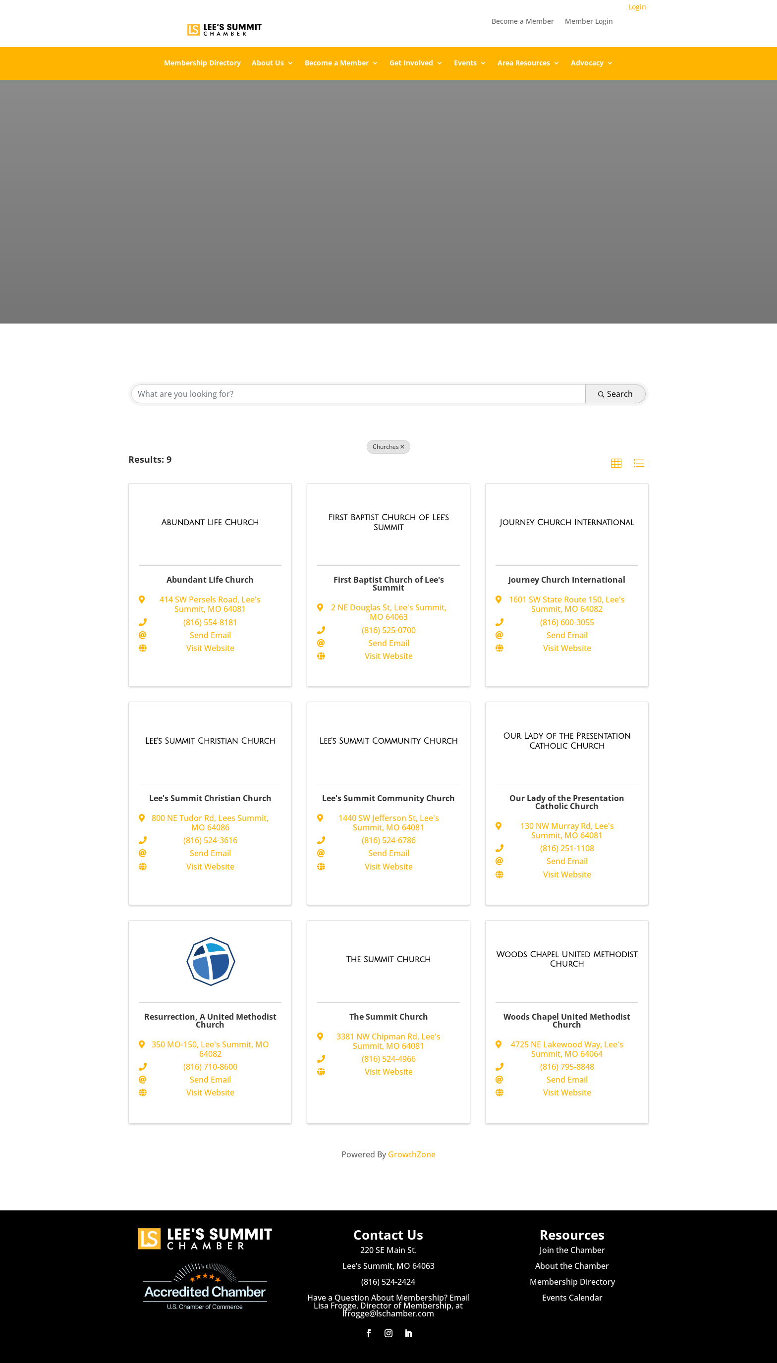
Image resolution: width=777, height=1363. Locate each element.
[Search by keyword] (358, 393)
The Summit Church (388, 1016)
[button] (616, 464)
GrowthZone (412, 1154)
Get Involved (411, 63)
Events (465, 63)
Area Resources (524, 63)
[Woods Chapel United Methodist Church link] (567, 959)
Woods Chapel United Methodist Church (566, 1020)
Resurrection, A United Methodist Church (210, 1020)
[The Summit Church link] (388, 960)
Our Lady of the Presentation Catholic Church (566, 802)
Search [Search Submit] (615, 393)
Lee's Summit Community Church (388, 798)
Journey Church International (566, 579)
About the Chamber (572, 1265)
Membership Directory (202, 63)
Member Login (589, 22)
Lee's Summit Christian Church (210, 798)
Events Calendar (572, 1297)
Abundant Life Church (210, 579)
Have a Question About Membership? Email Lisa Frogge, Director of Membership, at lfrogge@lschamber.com (388, 1305)
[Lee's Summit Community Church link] (388, 741)
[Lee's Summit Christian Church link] (210, 741)
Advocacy (587, 63)
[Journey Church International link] (567, 523)
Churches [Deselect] (388, 446)
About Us (268, 63)
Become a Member (523, 22)
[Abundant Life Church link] (210, 523)
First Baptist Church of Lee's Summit (388, 583)
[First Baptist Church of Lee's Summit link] (388, 522)
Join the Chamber (572, 1250)
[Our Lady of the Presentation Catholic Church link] (567, 741)
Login (637, 6)
